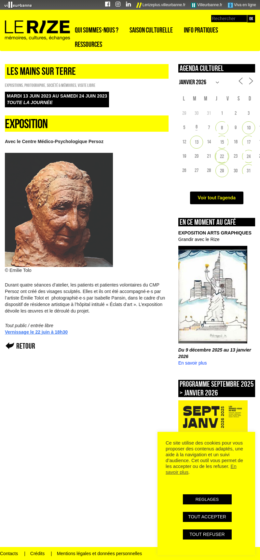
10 (249, 127)
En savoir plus (192, 363)
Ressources (88, 44)
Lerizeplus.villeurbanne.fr (161, 5)
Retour (25, 345)
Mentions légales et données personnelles (99, 553)
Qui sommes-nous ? (96, 30)
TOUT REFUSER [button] (207, 534)
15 (222, 142)
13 (196, 142)
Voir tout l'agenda (217, 198)
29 (222, 170)
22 (222, 156)
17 (249, 142)
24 (249, 156)
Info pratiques (201, 30)
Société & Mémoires (61, 85)
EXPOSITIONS (14, 85)
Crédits (37, 553)
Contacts (9, 553)
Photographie (34, 85)
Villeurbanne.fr (206, 5)
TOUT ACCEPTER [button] (207, 516)
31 (249, 170)
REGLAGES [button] (207, 499)
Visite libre (86, 85)
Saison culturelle (151, 30)
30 (236, 170)
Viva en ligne (242, 5)
